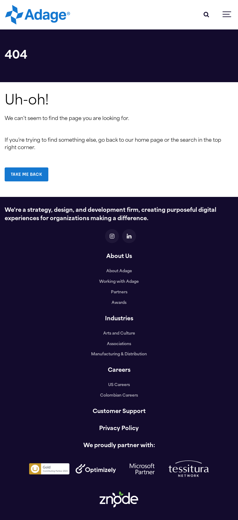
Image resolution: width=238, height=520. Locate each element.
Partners (119, 292)
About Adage (119, 271)
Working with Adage (119, 282)
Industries (119, 319)
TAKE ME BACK (26, 174)
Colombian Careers (119, 396)
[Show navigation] (227, 14)
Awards (119, 303)
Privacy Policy (119, 429)
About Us (119, 257)
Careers (119, 370)
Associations (119, 344)
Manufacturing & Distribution (119, 354)
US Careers (119, 385)
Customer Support (119, 412)
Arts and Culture (119, 334)
